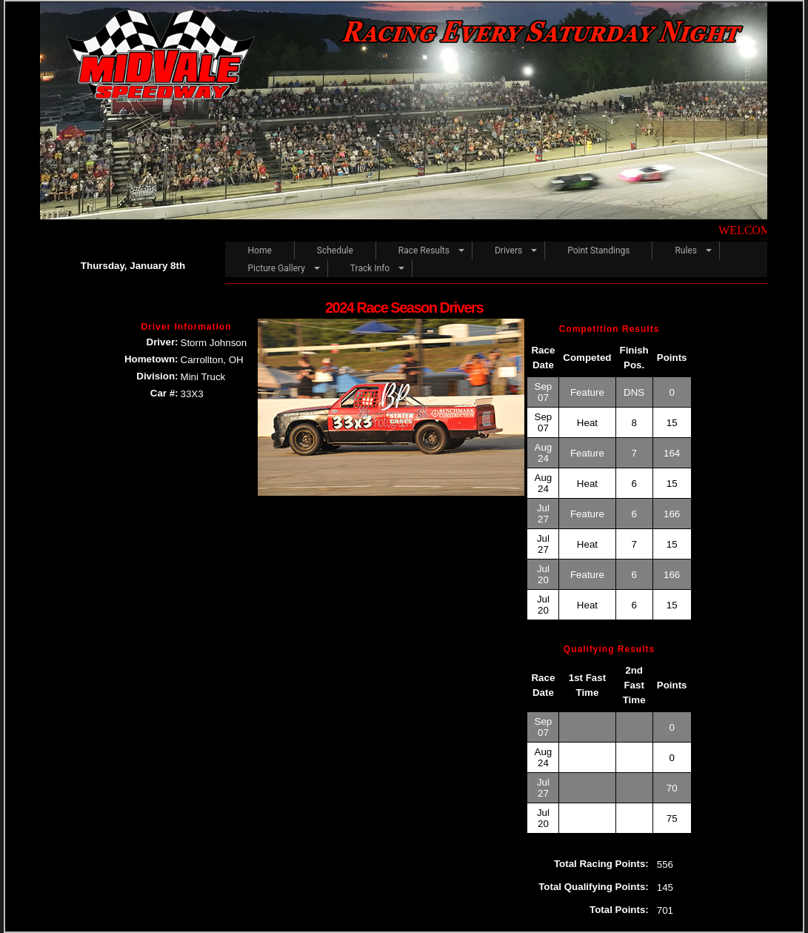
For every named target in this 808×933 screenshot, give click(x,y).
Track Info (370, 268)
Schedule (335, 250)
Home (259, 250)
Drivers (508, 250)
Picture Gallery (275, 268)
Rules (685, 250)
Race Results (424, 250)
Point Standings (598, 250)
